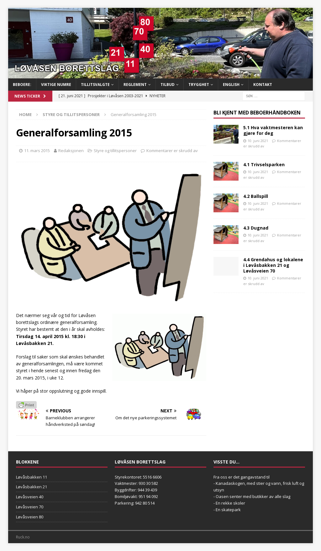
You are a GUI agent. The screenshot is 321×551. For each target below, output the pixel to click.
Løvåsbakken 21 (31, 487)
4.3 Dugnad (255, 228)
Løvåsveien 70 (29, 507)
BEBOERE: (22, 84)
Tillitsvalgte (95, 84)
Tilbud (167, 84)
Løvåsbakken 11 (31, 477)
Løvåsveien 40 (29, 497)
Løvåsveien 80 (29, 517)
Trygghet (198, 84)
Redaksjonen (71, 150)
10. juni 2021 (258, 140)
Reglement (135, 84)
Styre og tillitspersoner (115, 150)
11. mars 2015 (37, 150)
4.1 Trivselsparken (264, 164)
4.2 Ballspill (255, 196)
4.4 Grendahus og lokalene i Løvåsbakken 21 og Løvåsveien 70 (273, 265)
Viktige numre (56, 84)
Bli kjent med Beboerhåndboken (257, 112)
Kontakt (262, 84)
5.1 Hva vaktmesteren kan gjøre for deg (273, 130)
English (231, 84)
